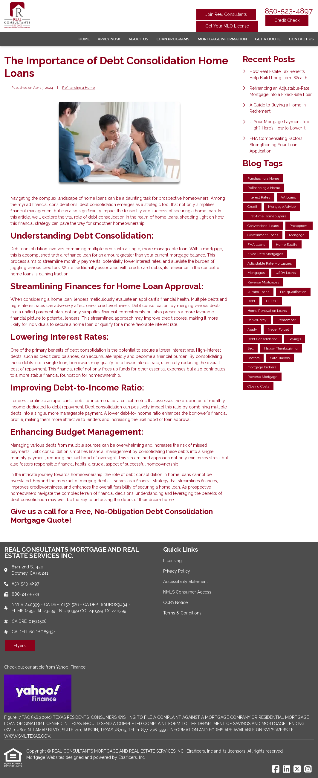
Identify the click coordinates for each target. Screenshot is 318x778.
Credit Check (286, 20)
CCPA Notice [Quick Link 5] (175, 602)
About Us (138, 39)
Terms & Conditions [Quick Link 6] (182, 613)
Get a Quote (268, 39)
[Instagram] (308, 769)
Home (84, 39)
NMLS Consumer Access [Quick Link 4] (187, 592)
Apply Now (109, 39)
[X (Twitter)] (297, 769)
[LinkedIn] (286, 769)
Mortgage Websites (45, 757)
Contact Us (301, 39)
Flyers (20, 645)
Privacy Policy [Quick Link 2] (176, 571)
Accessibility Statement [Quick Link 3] (185, 581)
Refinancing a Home (78, 88)
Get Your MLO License (227, 26)
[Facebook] (275, 769)
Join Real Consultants (226, 14)
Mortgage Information (222, 39)
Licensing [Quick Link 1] (172, 560)
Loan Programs (173, 39)
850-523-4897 (289, 11)
